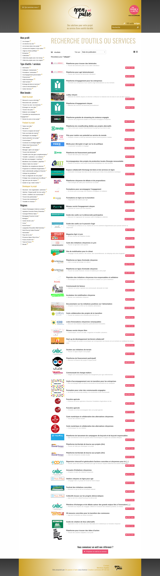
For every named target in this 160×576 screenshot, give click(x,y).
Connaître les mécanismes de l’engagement (30, 115)
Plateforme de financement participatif (81, 153)
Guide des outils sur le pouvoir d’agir (80, 224)
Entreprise (25, 53)
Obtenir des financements (29, 145)
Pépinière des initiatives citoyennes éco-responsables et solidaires (92, 277)
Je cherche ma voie (27, 44)
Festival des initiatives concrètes (79, 487)
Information (25, 67)
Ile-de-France (25, 225)
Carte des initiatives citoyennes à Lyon (81, 243)
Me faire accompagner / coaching (31, 159)
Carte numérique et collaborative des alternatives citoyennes (89, 416)
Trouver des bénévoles (28, 152)
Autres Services (26, 89)
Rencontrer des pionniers (29, 102)
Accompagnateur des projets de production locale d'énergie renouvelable (94, 161)
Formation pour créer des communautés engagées (86, 390)
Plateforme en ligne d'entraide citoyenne (82, 260)
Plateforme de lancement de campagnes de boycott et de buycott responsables (97, 436)
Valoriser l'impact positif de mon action (33, 192)
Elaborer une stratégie (28, 112)
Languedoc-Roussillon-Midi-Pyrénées (32, 228)
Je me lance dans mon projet (30, 46)
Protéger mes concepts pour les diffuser (33, 178)
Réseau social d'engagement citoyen (80, 206)
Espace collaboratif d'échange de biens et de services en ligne (90, 170)
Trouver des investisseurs (29, 199)
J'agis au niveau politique (29, 51)
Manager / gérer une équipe (29, 150)
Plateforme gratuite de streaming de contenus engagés (87, 117)
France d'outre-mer (27, 239)
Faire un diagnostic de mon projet (31, 175)
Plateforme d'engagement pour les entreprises (84, 81)
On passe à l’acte (71, 570)
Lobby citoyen (71, 95)
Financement (26, 77)
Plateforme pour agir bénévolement (80, 72)
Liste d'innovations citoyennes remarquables (83, 322)
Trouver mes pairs (27, 109)
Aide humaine (26, 82)
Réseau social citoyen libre (76, 330)
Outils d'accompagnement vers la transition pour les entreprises (91, 381)
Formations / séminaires (29, 72)
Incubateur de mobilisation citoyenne (80, 295)
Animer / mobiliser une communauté (32, 194)
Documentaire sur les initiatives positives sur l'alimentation (89, 304)
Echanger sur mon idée (28, 107)
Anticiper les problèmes (28, 173)
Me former (25, 128)
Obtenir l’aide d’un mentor (29, 164)
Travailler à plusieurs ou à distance (32, 157)
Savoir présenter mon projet (29, 138)
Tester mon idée (26, 126)
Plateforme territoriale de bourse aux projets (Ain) (85, 444)
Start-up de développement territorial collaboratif (85, 339)
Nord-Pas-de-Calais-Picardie (30, 230)
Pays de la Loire (26, 235)
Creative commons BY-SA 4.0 (98, 570)
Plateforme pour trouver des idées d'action (82, 530)
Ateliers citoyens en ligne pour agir (79, 479)
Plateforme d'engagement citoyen (79, 103)
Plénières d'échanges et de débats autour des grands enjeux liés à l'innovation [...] (98, 504)
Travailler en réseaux (28, 201)
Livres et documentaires (29, 86)
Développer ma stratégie (29, 135)
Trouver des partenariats (29, 197)
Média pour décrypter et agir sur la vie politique (84, 144)
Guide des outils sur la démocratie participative (84, 215)
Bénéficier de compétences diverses (32, 166)
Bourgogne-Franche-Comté (29, 216)
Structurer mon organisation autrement (33, 190)
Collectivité (25, 55)
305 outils (130, 23)
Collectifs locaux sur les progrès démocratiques (84, 496)
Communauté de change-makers (78, 373)
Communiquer (26, 140)
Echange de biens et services (30, 84)
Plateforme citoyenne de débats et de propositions (85, 180)
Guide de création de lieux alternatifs (80, 522)
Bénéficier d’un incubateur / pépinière (33, 161)
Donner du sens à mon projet (30, 119)
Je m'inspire (25, 41)
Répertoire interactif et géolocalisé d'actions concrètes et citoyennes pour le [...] (97, 461)
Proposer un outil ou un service (95, 551)
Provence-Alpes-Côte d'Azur (30, 237)
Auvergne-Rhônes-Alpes (29, 214)
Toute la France (27, 242)
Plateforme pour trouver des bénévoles (81, 63)
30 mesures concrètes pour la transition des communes (87, 513)
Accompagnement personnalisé (31, 75)
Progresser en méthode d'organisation (33, 168)
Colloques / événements (29, 70)
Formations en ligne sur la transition (80, 198)
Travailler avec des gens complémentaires (34, 154)
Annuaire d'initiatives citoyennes (79, 470)
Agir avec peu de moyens (29, 180)
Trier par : (90, 52)
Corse (23, 223)
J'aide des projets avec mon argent (32, 60)
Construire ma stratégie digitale (30, 142)
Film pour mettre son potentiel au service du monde (86, 135)
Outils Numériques (27, 79)
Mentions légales (103, 568)
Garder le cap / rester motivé (30, 183)
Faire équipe (25, 147)
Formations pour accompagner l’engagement (83, 189)
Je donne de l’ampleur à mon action (32, 48)
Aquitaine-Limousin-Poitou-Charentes (32, 211)
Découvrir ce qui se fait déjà (30, 100)
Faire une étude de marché (29, 133)
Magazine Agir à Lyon (74, 234)
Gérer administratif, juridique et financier (33, 171)
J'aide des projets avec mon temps (32, 58)
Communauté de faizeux (75, 286)
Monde (24, 244)
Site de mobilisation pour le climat (79, 251)
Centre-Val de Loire (27, 221)
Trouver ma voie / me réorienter (31, 105)
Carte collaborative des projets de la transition (84, 313)
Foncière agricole (73, 399)
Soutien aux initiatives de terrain (78, 350)
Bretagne (24, 218)
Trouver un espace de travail (30, 131)
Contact (106, 565)
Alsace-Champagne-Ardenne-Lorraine (33, 209)
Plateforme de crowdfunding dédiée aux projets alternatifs (88, 126)
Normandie (25, 232)
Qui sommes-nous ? (30, 7)
